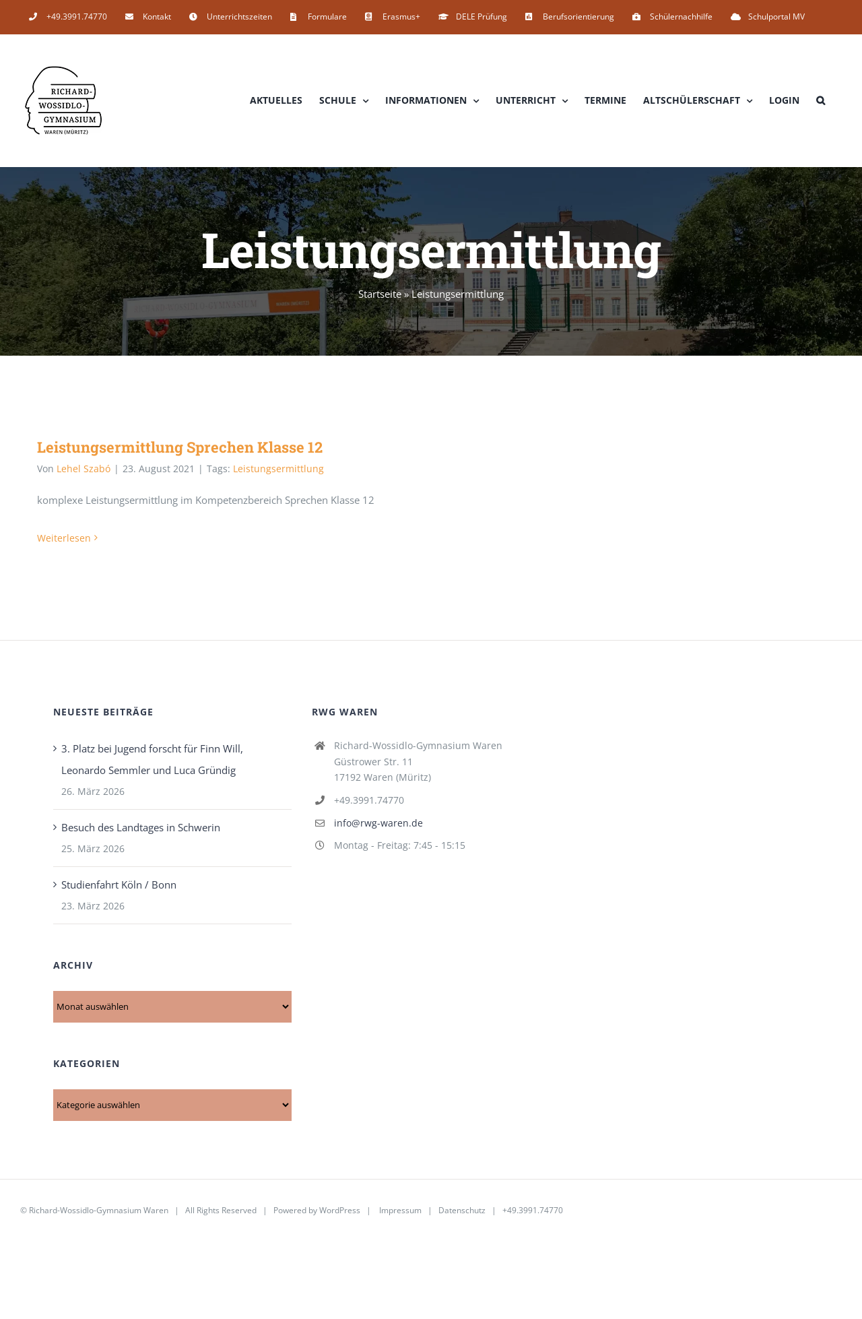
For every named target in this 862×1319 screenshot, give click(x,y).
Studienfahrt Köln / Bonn (118, 884)
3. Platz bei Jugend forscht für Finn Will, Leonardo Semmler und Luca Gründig (152, 759)
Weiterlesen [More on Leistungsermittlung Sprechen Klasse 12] (64, 538)
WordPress (339, 1210)
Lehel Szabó (83, 468)
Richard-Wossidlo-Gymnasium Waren (98, 1210)
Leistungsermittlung (278, 468)
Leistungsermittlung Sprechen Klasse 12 (180, 447)
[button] (820, 100)
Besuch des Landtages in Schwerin (140, 827)
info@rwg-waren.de (378, 822)
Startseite (379, 293)
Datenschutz (462, 1210)
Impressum (400, 1210)
